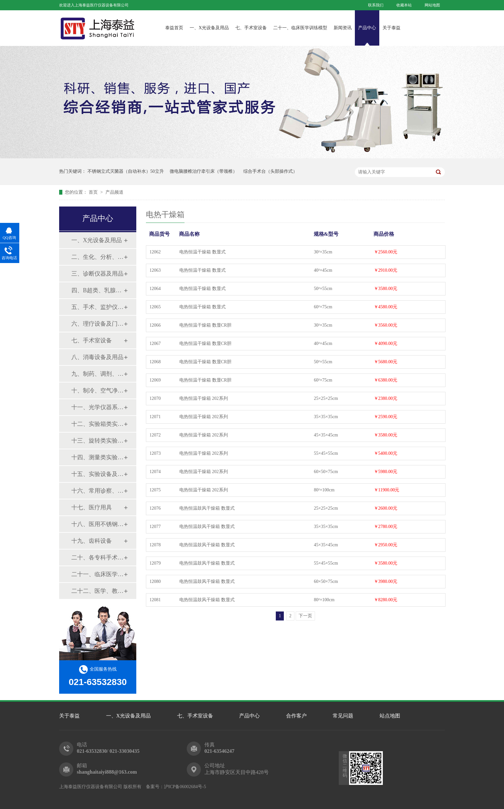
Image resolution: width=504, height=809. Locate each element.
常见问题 (343, 715)
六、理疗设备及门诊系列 (97, 324)
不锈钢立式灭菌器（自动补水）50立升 (125, 171)
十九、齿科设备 (91, 541)
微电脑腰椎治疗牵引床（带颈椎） (203, 171)
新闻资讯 (343, 27)
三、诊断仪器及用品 (97, 273)
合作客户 (296, 715)
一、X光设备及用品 (209, 27)
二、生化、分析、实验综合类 (97, 257)
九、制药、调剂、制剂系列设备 (97, 374)
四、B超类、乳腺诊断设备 (97, 290)
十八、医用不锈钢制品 (97, 524)
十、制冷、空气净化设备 (97, 390)
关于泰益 (391, 27)
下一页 (305, 615)
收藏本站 (404, 5)
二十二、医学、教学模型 (97, 591)
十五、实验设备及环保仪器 (97, 474)
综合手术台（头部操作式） (270, 171)
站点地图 (390, 715)
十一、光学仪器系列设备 (97, 407)
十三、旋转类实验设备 (97, 440)
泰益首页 (174, 27)
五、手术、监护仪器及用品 (97, 307)
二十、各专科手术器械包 (97, 557)
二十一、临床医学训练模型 (300, 27)
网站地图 (432, 5)
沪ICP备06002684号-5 (185, 786)
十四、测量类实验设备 (97, 457)
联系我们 (375, 5)
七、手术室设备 (251, 27)
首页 (94, 192)
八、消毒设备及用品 (97, 357)
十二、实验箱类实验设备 (97, 424)
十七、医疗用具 (91, 507)
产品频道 (114, 192)
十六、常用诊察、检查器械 (97, 491)
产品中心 (367, 27)
